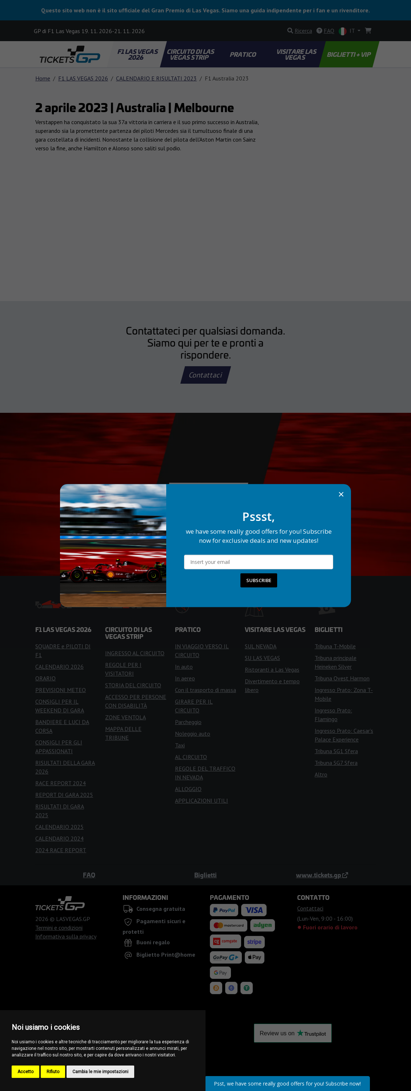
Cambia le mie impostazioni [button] (100, 1071)
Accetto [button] (25, 1071)
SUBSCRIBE (258, 580)
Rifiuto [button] (53, 1071)
